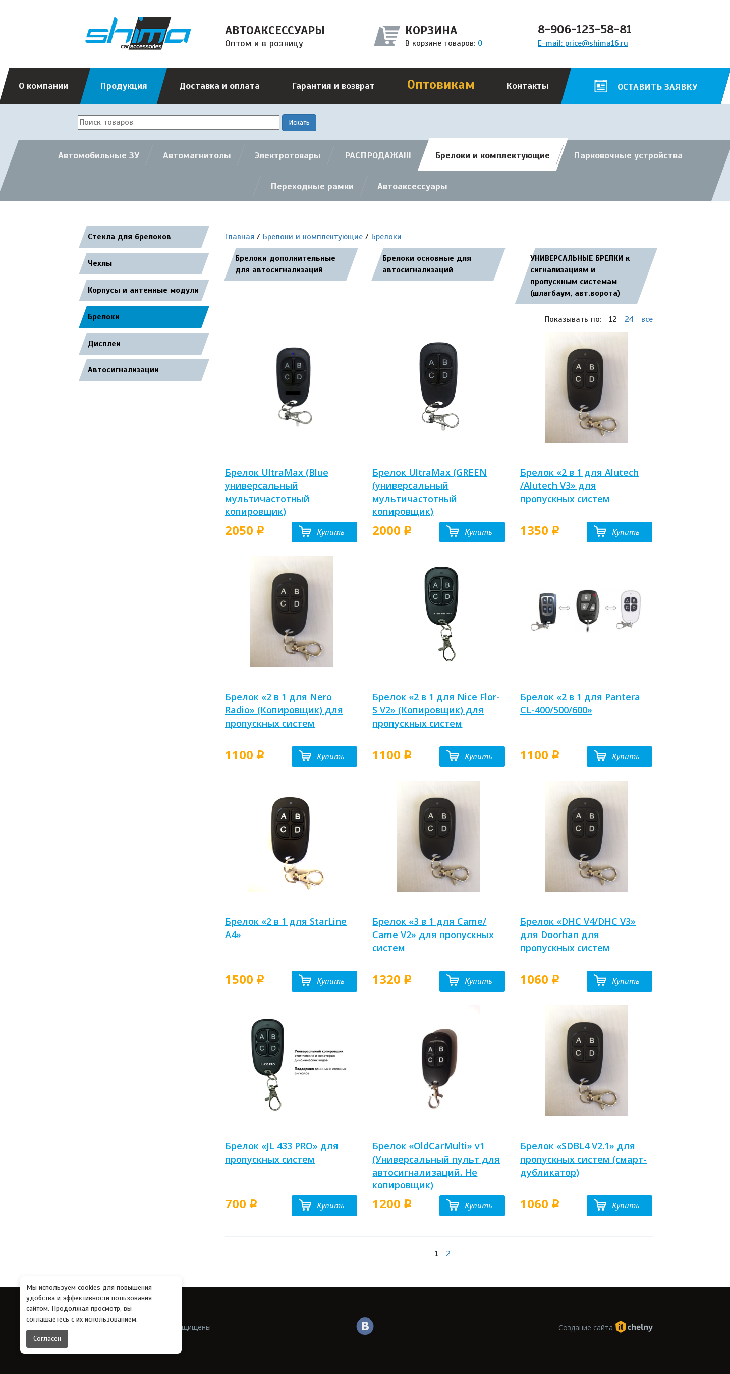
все (647, 319)
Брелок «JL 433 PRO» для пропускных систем (282, 1152)
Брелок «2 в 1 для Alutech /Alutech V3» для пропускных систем (579, 485)
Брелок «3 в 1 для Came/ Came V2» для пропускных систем (433, 934)
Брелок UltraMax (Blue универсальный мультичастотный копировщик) (276, 491)
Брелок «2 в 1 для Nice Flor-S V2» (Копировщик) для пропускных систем (436, 710)
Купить (331, 532)
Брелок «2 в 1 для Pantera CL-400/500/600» (580, 703)
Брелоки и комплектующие (313, 237)
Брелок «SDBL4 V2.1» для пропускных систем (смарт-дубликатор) (583, 1159)
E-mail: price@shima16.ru (583, 43)
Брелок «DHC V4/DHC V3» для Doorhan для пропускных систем (578, 934)
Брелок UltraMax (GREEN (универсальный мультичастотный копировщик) (429, 491)
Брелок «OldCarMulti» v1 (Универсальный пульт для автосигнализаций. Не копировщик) (436, 1165)
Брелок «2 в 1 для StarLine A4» (286, 928)
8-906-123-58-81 (585, 29)
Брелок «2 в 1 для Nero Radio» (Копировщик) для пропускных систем (284, 710)
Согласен (47, 1338)
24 (629, 319)
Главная (239, 237)
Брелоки (386, 237)
